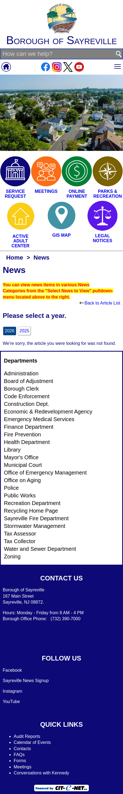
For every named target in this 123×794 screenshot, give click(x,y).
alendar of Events (34, 742)
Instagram (12, 691)
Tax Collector (20, 541)
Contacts (22, 748)
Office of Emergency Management (45, 473)
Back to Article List (100, 303)
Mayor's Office (21, 457)
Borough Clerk (21, 389)
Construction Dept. (26, 404)
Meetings (22, 767)
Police (11, 488)
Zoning (12, 556)
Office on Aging (22, 480)
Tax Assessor (20, 534)
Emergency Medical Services (39, 419)
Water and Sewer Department (40, 549)
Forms (20, 760)
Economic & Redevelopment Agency (48, 412)
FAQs (19, 754)
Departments (20, 361)
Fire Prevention (22, 434)
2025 (24, 330)
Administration (21, 373)
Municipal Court (23, 465)
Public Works (20, 495)
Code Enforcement (26, 396)
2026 (9, 330)
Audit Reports (27, 736)
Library (12, 450)
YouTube (11, 701)
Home (14, 257)
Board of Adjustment (28, 381)
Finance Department (28, 427)
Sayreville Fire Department (36, 518)
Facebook (12, 670)
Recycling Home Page (31, 511)
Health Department (27, 442)
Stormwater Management (34, 526)
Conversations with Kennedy (41, 773)
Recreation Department (32, 503)
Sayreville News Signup (26, 680)
